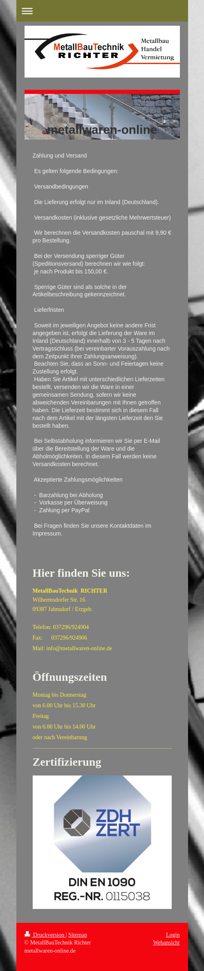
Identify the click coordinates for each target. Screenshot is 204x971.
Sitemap (77, 935)
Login (172, 935)
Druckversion (45, 935)
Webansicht (166, 943)
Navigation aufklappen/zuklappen (102, 11)
